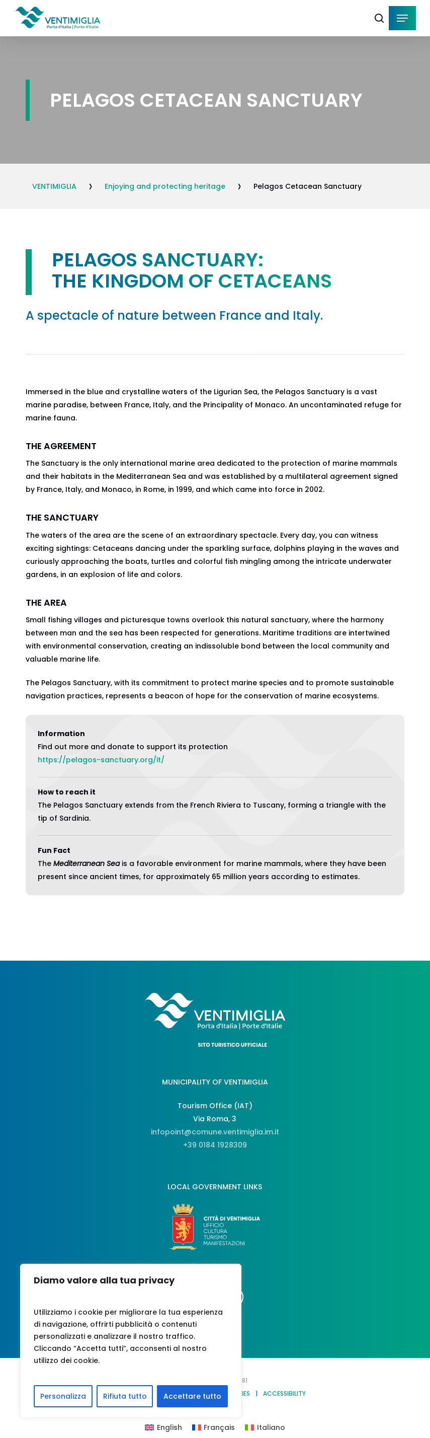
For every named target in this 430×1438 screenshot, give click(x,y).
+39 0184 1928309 (215, 1145)
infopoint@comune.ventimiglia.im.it (215, 1132)
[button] (402, 18)
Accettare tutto (192, 1396)
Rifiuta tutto (125, 1396)
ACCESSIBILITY (284, 1393)
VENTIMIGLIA (54, 186)
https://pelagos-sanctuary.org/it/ (101, 760)
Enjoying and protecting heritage (165, 186)
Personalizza (63, 1396)
